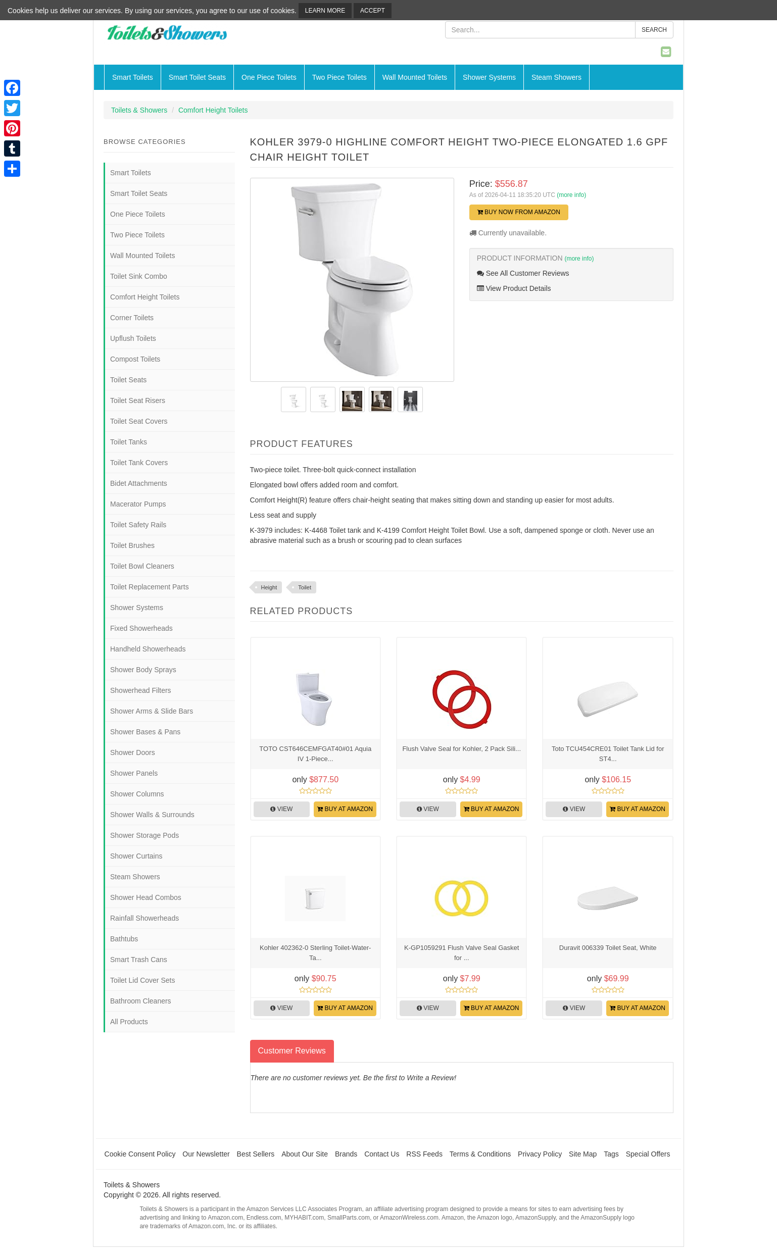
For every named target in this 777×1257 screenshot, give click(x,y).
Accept (372, 10)
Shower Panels (134, 773)
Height (269, 587)
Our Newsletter (205, 1154)
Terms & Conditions (480, 1154)
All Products (129, 1022)
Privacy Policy (540, 1154)
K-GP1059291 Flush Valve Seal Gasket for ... (461, 953)
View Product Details (514, 288)
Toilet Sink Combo (138, 276)
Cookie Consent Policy (140, 1154)
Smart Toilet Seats (197, 77)
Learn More (325, 10)
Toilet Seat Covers (139, 421)
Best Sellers (256, 1154)
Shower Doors (132, 752)
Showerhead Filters (140, 690)
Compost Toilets (135, 359)
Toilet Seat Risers (137, 400)
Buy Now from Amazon (518, 212)
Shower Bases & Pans (145, 732)
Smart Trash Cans (138, 960)
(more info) (571, 194)
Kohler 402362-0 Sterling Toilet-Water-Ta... (315, 953)
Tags (611, 1154)
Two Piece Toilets (339, 77)
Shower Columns (137, 794)
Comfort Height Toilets (213, 110)
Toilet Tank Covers (139, 463)
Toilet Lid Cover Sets (142, 980)
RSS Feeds (424, 1154)
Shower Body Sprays (143, 670)
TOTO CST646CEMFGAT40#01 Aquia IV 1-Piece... (315, 754)
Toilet (304, 587)
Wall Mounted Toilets (414, 77)
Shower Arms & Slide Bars (151, 711)
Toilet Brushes (132, 545)
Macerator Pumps (138, 504)
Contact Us (381, 1154)
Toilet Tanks (128, 442)
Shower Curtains (136, 856)
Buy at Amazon (345, 809)
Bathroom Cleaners (140, 1001)
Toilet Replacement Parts (149, 587)
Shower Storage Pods (144, 835)
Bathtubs (124, 939)
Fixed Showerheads (141, 628)
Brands (346, 1154)
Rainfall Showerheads (144, 918)
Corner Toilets (132, 318)
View (281, 809)
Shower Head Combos (145, 897)
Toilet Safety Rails (138, 525)
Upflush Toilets (133, 338)
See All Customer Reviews (523, 273)
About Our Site (304, 1154)
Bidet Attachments (138, 483)
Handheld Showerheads (147, 649)
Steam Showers (556, 77)
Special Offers (648, 1154)
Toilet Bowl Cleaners (142, 566)
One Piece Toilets (269, 77)
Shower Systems (489, 77)
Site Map (583, 1154)
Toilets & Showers (139, 110)
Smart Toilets (132, 77)
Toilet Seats (128, 380)
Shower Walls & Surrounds (152, 815)
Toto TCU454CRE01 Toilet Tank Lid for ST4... (608, 754)
